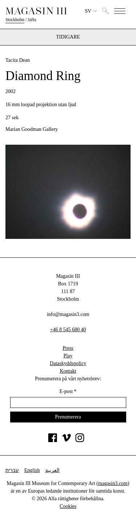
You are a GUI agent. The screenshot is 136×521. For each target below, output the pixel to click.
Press (68, 348)
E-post (68, 391)
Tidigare (68, 37)
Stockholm (14, 19)
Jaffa (32, 19)
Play (68, 355)
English (32, 470)
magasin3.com (113, 483)
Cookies (68, 506)
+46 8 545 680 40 (68, 329)
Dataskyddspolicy (68, 363)
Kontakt (68, 371)
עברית (12, 470)
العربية (52, 470)
